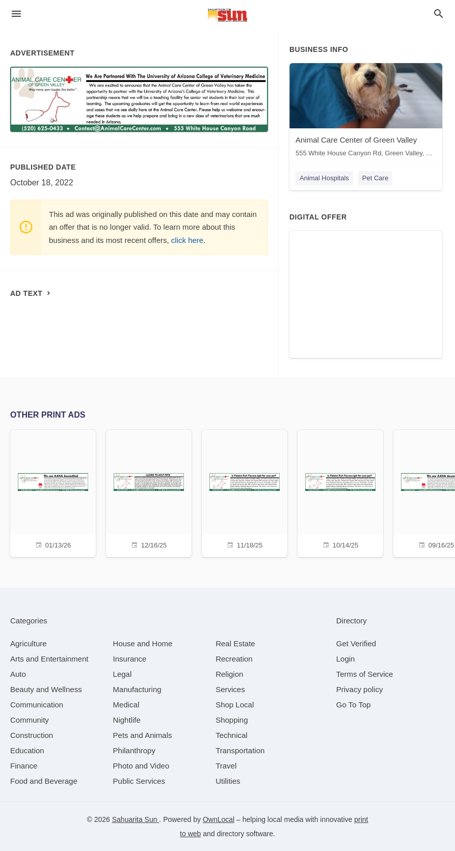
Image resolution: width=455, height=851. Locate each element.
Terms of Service (364, 674)
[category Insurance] (130, 658)
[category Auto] (18, 674)
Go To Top (353, 704)
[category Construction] (31, 735)
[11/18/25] (244, 492)
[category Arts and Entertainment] (49, 658)
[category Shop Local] (235, 704)
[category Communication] (36, 704)
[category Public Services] (139, 781)
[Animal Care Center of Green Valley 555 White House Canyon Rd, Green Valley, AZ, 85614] (366, 112)
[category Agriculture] (28, 643)
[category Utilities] (228, 781)
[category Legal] (122, 674)
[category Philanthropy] (134, 750)
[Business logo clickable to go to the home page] (228, 15)
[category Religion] (229, 674)
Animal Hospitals (324, 178)
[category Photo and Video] (141, 765)
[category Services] (230, 689)
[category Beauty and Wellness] (46, 689)
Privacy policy (359, 689)
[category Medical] (126, 704)
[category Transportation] (240, 750)
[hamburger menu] (16, 14)
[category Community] (29, 720)
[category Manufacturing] (137, 689)
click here (187, 240)
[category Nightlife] (127, 720)
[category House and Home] (143, 643)
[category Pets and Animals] (142, 735)
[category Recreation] (234, 658)
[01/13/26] (53, 492)
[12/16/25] (148, 492)
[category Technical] (232, 735)
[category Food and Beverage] (43, 781)
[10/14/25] (340, 492)
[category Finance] (23, 765)
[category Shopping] (232, 720)
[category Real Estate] (235, 643)
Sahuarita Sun (135, 819)
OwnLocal (218, 819)
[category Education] (27, 750)
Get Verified (356, 643)
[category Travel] (226, 765)
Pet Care (375, 178)
